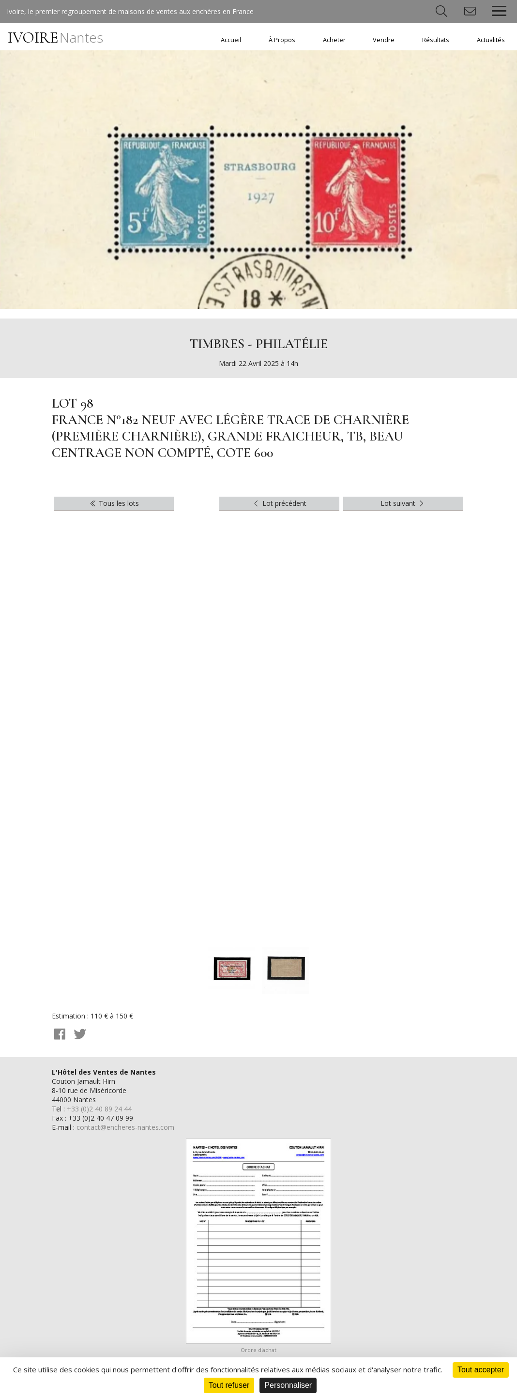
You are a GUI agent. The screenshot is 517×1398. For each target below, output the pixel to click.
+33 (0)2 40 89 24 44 (99, 1108)
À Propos (282, 40)
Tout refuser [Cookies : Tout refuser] (229, 1385)
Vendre (384, 40)
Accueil (231, 40)
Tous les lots (114, 503)
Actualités (491, 40)
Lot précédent (279, 503)
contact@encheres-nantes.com (125, 1127)
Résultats (435, 40)
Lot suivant (403, 503)
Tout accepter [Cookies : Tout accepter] (480, 1370)
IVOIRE (55, 37)
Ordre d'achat (258, 1349)
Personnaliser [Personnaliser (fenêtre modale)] (288, 1385)
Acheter (334, 40)
